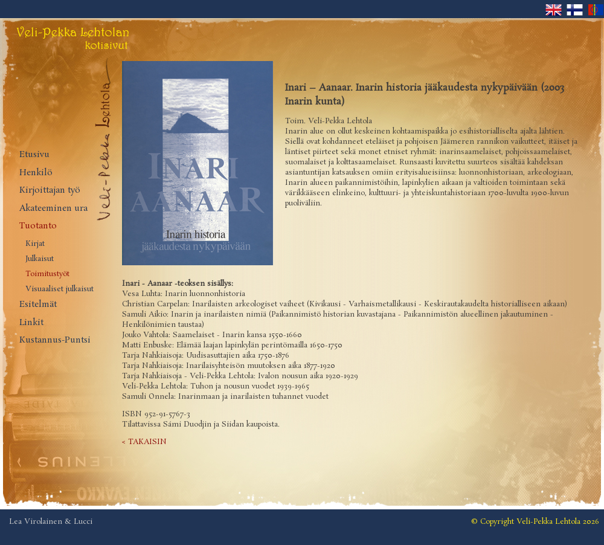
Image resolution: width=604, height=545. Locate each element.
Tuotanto (38, 226)
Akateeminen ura (53, 208)
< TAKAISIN (144, 442)
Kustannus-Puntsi (55, 340)
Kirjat (35, 244)
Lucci (83, 522)
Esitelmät (38, 305)
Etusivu (34, 155)
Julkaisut (39, 259)
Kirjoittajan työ (49, 190)
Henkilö (36, 173)
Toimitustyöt (47, 274)
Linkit (31, 323)
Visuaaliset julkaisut (59, 289)
